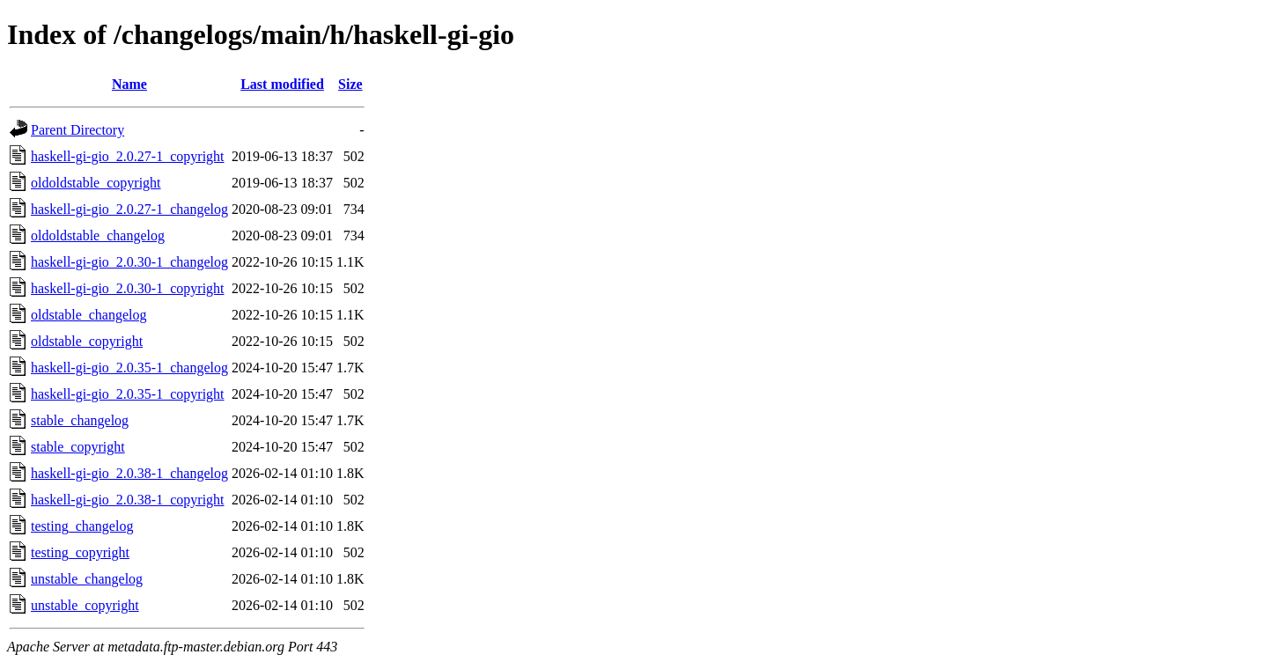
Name (129, 84)
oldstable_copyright (87, 341)
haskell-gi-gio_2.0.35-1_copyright (128, 393)
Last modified (282, 84)
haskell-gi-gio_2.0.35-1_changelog (129, 367)
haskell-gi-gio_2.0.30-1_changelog (129, 261)
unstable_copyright (85, 605)
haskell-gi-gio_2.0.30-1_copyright (128, 288)
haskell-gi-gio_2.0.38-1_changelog (129, 473)
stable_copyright (78, 446)
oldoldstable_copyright (96, 182)
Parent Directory (77, 129)
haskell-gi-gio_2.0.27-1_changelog (129, 209)
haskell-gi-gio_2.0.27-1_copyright (128, 156)
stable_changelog (80, 420)
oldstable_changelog (89, 314)
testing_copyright (80, 552)
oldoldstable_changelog (98, 235)
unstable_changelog (87, 578)
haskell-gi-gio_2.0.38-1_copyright (128, 499)
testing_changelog (82, 526)
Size (350, 84)
